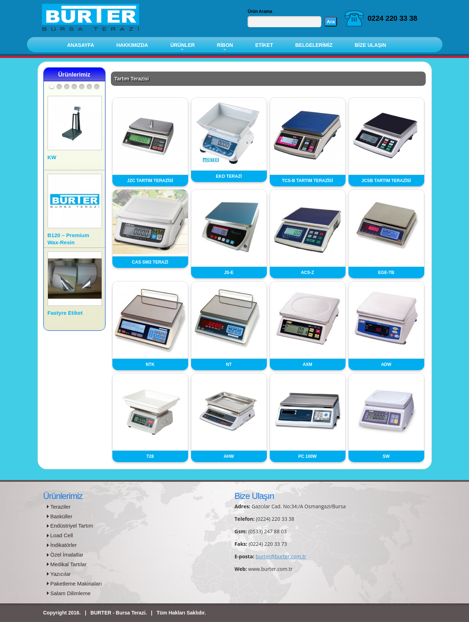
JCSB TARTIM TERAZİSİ (386, 180)
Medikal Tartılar (68, 564)
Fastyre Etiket (65, 313)
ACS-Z (307, 272)
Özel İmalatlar (67, 555)
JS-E (229, 272)
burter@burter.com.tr (281, 556)
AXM (307, 364)
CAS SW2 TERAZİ (150, 262)
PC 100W (307, 456)
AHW (229, 456)
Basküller (61, 516)
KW (52, 157)
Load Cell (61, 535)
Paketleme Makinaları (76, 584)
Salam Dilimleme (70, 593)
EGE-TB (386, 272)
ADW (386, 364)
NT (229, 364)
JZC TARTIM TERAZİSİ (150, 180)
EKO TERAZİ (229, 176)
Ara (330, 21)
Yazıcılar (60, 574)
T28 (150, 456)
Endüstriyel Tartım (71, 526)
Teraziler (60, 507)
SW (386, 456)
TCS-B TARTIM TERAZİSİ (307, 180)
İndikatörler (63, 545)
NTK (150, 364)
